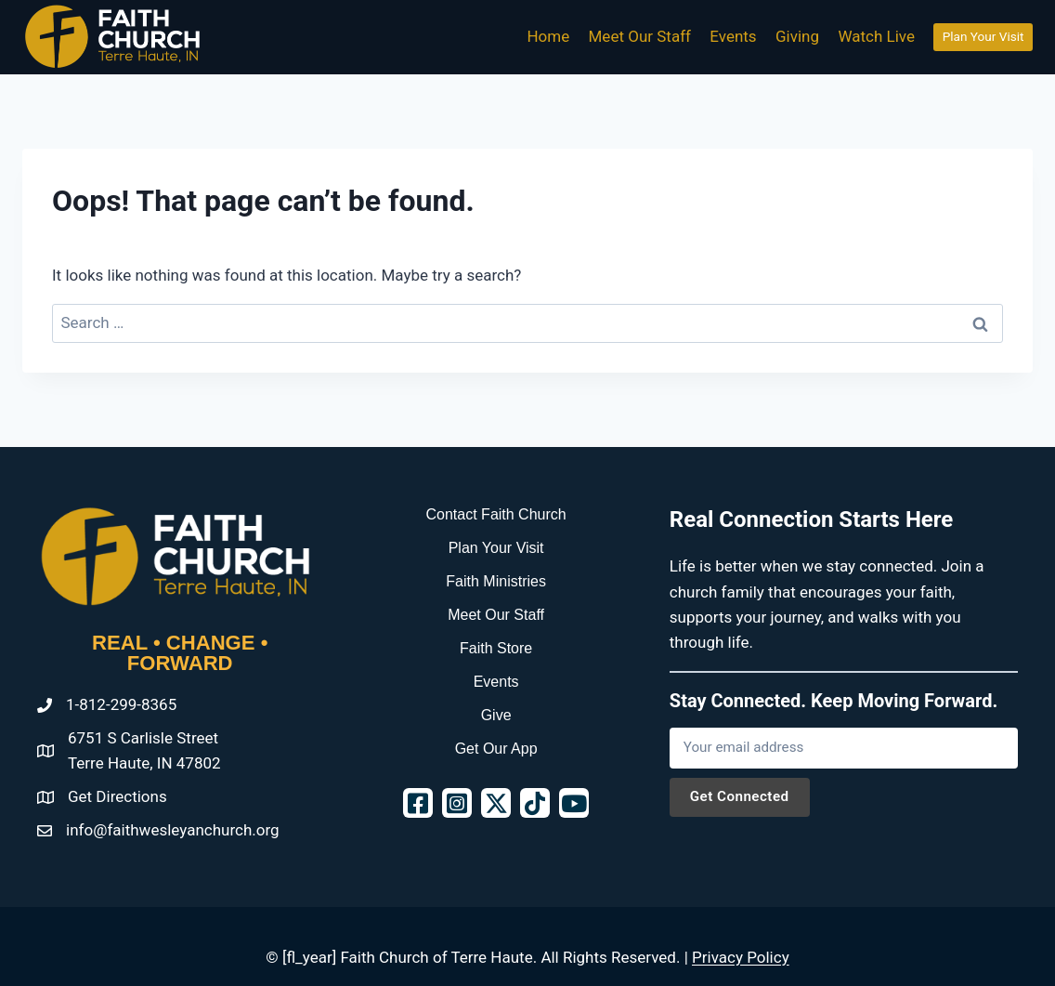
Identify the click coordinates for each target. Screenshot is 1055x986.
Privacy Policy (740, 957)
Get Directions (117, 796)
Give (496, 715)
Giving (797, 36)
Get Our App (496, 748)
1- (72, 704)
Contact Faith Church (496, 514)
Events (733, 36)
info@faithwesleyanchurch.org (173, 830)
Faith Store (496, 648)
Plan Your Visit (983, 36)
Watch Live (876, 36)
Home (548, 36)
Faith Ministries (496, 581)
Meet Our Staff (640, 36)
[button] (418, 803)
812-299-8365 (127, 704)
